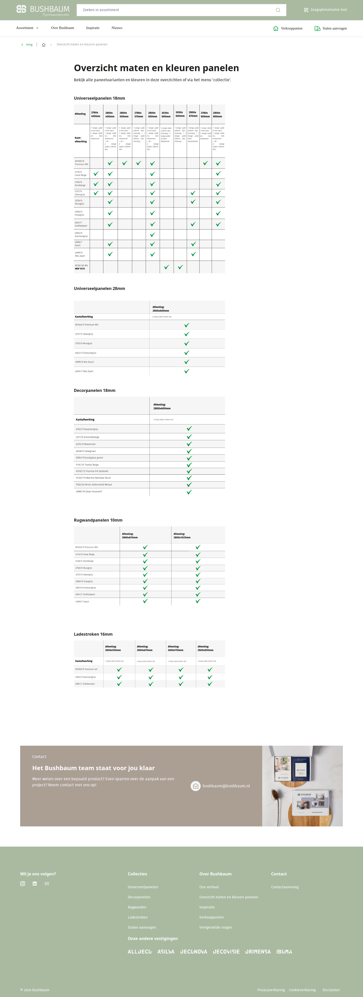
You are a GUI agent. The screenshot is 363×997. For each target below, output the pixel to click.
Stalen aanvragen (142, 927)
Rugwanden (137, 907)
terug (29, 44)
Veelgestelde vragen (215, 927)
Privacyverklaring (271, 990)
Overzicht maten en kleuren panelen (228, 897)
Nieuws (117, 28)
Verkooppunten (211, 917)
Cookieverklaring (303, 990)
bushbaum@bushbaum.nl (226, 786)
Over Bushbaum (62, 28)
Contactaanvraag (284, 887)
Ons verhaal (209, 887)
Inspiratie (93, 28)
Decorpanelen (139, 897)
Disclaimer (331, 990)
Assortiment (27, 28)
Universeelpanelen (143, 887)
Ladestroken (138, 917)
